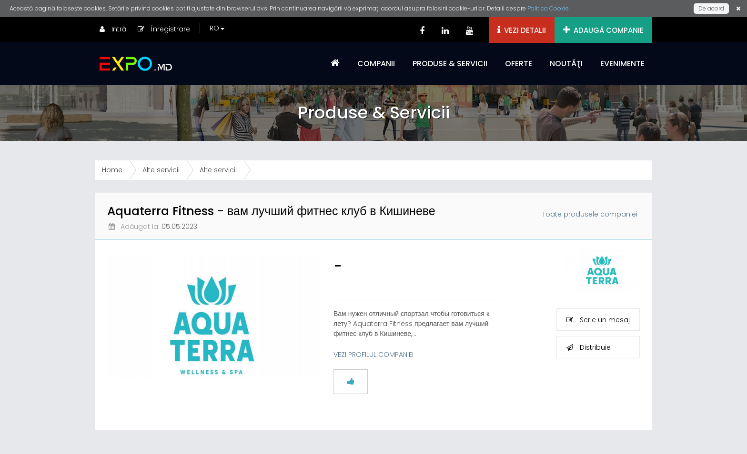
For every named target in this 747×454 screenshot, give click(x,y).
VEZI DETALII (521, 30)
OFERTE (518, 63)
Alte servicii (161, 170)
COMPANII (376, 63)
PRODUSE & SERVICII (450, 63)
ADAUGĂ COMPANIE (603, 30)
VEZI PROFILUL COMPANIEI (373, 354)
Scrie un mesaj (598, 320)
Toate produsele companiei (589, 214)
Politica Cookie (548, 8)
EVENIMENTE (622, 63)
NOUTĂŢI (566, 63)
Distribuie (588, 347)
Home (112, 170)
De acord (711, 8)
